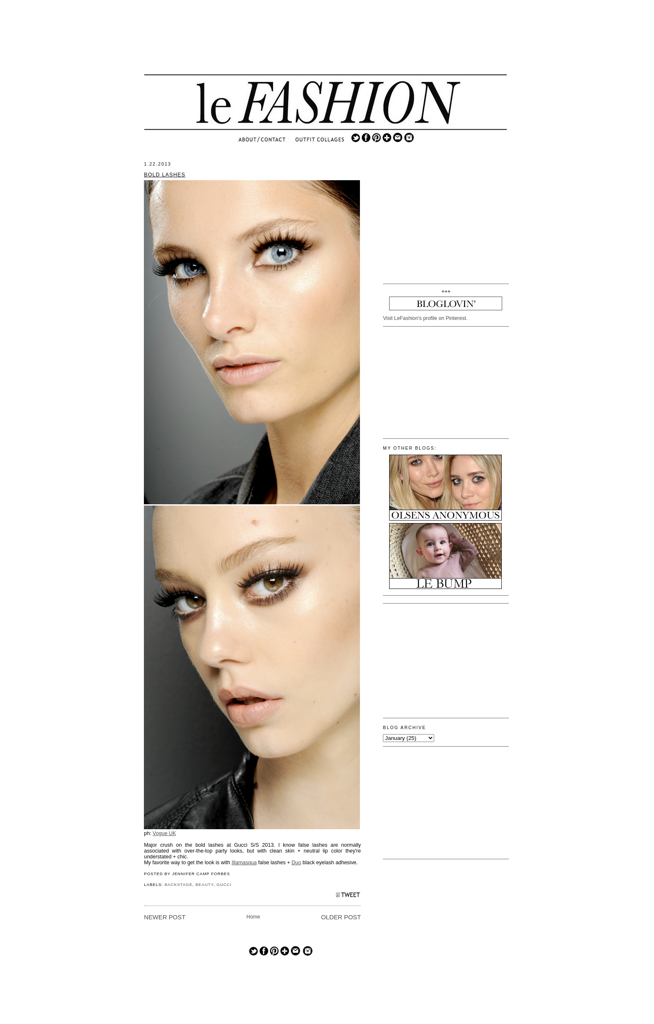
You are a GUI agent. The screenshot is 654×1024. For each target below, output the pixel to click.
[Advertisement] (326, 44)
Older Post (341, 917)
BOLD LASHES (164, 175)
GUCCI (223, 884)
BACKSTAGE (179, 884)
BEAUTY (205, 884)
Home (253, 917)
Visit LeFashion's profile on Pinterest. (425, 318)
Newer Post (165, 917)
